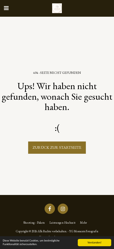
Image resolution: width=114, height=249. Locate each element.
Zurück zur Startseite (57, 147)
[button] (6, 8)
